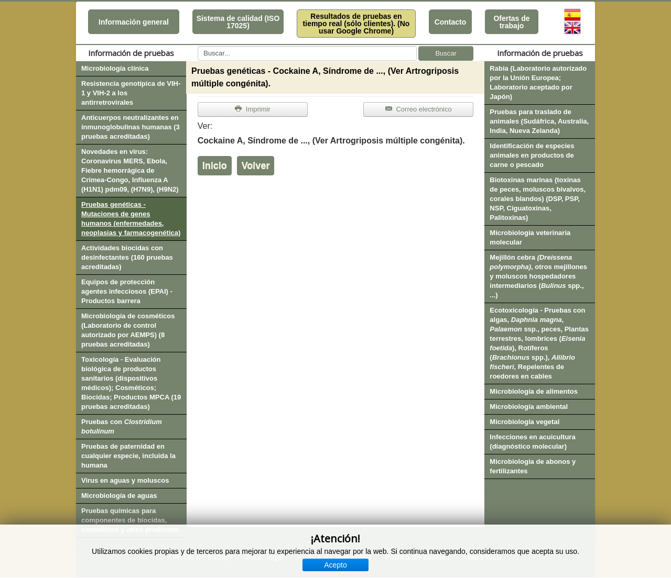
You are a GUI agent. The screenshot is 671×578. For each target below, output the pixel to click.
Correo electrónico (418, 109)
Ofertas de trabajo (511, 22)
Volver (256, 165)
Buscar (445, 53)
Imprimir (252, 109)
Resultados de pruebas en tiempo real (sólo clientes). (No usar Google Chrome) (356, 23)
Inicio (214, 165)
